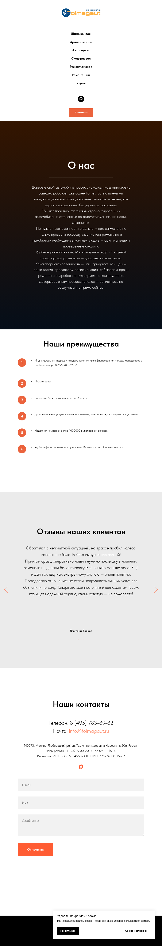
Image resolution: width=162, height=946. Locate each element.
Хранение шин (81, 42)
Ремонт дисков (81, 67)
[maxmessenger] (81, 99)
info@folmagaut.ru (89, 730)
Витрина (81, 83)
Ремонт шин (81, 75)
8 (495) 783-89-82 (91, 722)
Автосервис (81, 50)
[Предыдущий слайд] (6, 589)
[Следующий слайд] (156, 589)
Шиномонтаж (81, 34)
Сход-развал (81, 58)
